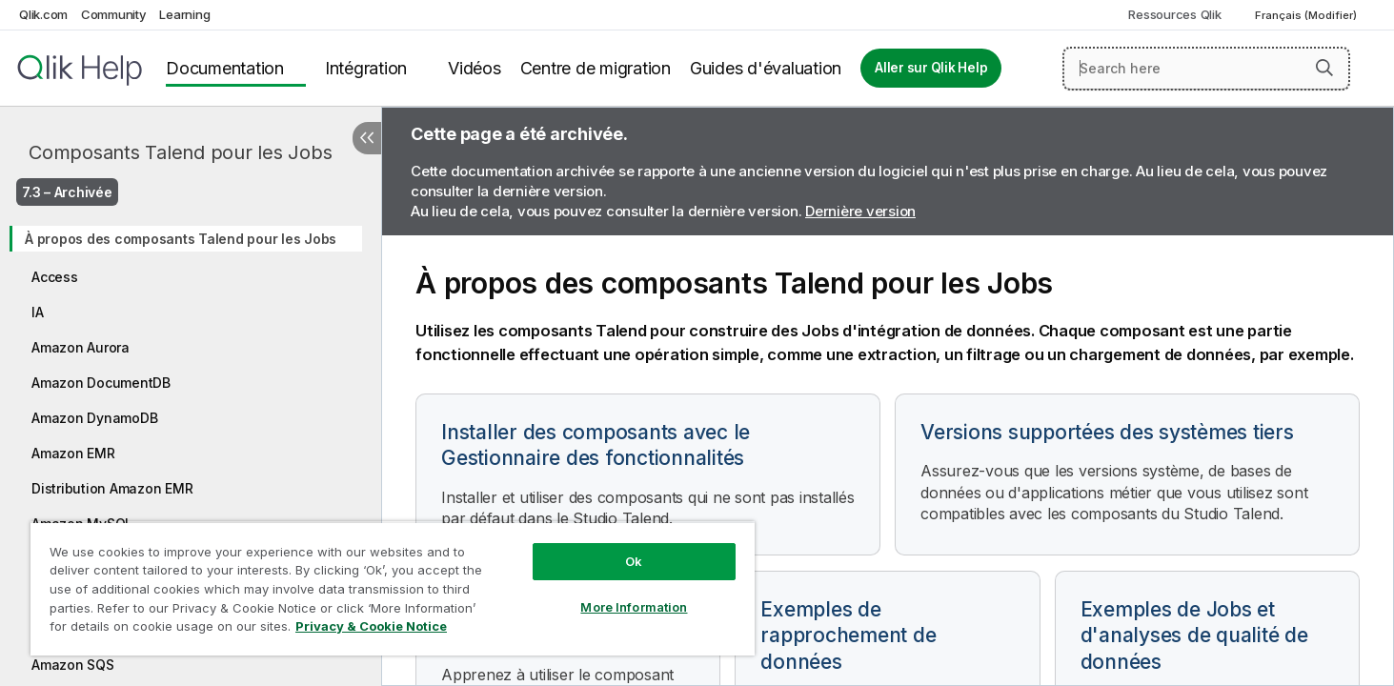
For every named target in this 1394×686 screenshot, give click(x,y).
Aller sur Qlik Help (931, 67)
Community (114, 14)
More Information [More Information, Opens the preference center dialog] (633, 607)
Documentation (225, 68)
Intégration (366, 68)
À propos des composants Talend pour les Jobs (180, 239)
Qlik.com (43, 14)
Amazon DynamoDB (94, 418)
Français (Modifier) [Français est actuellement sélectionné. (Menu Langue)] (1307, 15)
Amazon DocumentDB (101, 382)
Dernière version (860, 211)
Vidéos (474, 68)
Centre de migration (595, 68)
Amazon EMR (73, 453)
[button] (1324, 67)
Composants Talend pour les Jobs (180, 152)
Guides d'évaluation (765, 68)
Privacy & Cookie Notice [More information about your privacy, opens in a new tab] (371, 626)
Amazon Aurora (80, 347)
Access (54, 277)
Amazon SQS (72, 664)
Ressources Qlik (1174, 14)
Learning (184, 14)
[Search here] (1206, 69)
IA (37, 312)
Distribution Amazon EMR (111, 488)
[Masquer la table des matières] (367, 138)
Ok (633, 561)
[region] (392, 588)
